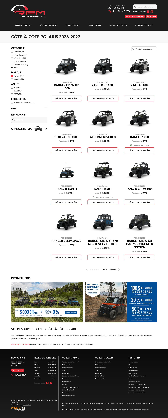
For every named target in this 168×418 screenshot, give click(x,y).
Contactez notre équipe (20, 344)
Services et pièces (118, 25)
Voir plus (15, 67)
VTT (63, 370)
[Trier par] (144, 48)
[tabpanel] (45, 370)
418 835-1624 (119, 11)
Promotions (94, 25)
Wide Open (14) (20, 58)
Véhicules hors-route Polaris (71, 387)
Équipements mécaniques (70, 376)
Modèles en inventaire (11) (24, 102)
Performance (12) (21, 64)
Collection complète (68, 395)
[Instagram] (151, 11)
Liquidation (65, 393)
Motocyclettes (66, 365)
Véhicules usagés (48, 25)
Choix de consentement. (141, 409)
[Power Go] (34, 409)
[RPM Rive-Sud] (28, 11)
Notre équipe (132, 367)
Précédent (92, 269)
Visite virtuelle (133, 370)
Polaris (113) (19, 76)
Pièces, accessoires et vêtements (138, 387)
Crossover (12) (20, 61)
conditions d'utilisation (125, 409)
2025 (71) (18, 94)
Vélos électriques (67, 367)
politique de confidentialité (106, 409)
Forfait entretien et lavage (136, 390)
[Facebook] (148, 11)
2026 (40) (18, 91)
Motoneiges (66, 373)
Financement (72, 25)
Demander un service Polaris (137, 393)
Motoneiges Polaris (68, 390)
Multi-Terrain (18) (21, 55)
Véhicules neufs (23, 25)
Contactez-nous (144, 25)
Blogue (130, 365)
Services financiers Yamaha (136, 376)
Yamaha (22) (19, 79)
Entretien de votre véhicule (136, 384)
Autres (64, 384)
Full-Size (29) (19, 51)
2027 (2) (17, 87)
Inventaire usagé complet (103, 362)
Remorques (66, 379)
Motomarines (66, 381)
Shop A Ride (27, 405)
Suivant (115, 269)
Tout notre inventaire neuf (70, 362)
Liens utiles (134, 358)
